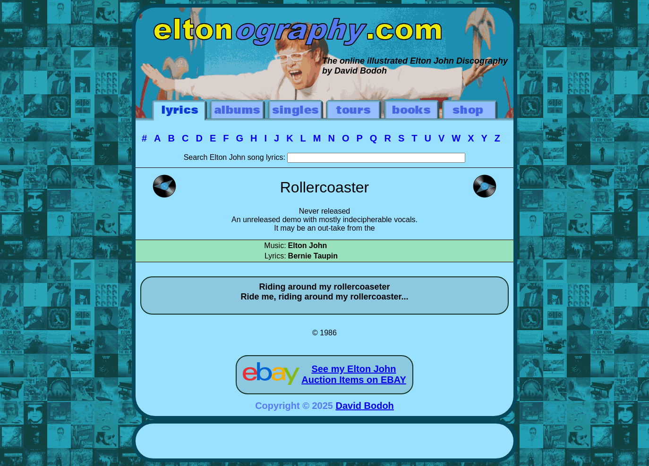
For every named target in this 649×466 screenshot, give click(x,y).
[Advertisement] (324, 442)
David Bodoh (365, 405)
